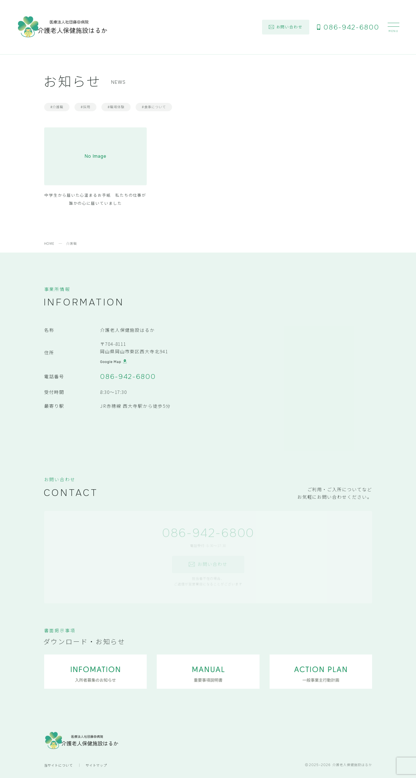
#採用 (85, 107)
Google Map (113, 363)
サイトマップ (96, 765)
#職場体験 (116, 107)
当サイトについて (58, 765)
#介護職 (57, 107)
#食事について (154, 107)
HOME (49, 243)
